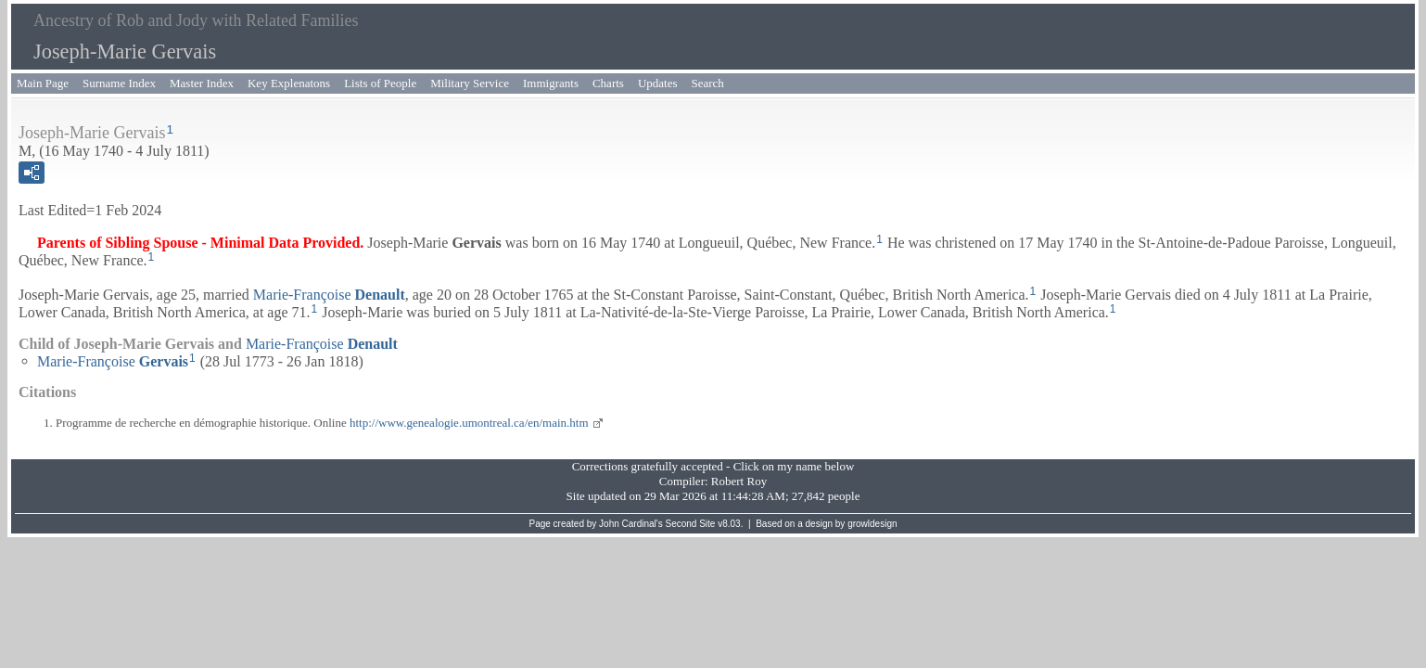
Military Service (469, 83)
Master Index (202, 83)
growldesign (872, 524)
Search (708, 83)
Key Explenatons (289, 83)
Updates (658, 83)
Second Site (691, 524)
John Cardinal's (631, 524)
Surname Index (119, 83)
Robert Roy (739, 481)
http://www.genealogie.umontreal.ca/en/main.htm (469, 423)
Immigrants (551, 83)
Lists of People (380, 83)
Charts (608, 83)
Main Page (43, 83)
